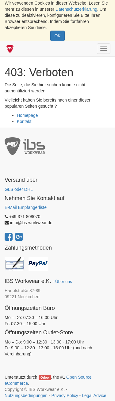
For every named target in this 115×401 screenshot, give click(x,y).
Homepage (27, 115)
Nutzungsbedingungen (26, 395)
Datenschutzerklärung (76, 9)
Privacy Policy (65, 395)
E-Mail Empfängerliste (26, 207)
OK (57, 35)
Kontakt (24, 121)
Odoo (44, 377)
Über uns (63, 281)
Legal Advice (94, 395)
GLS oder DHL (19, 189)
